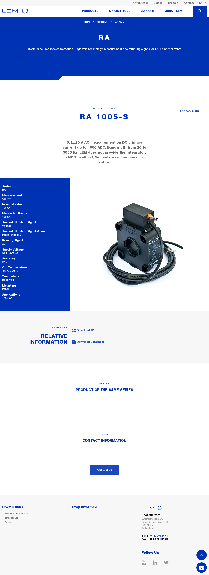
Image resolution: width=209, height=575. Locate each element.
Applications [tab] (119, 11)
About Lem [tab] (173, 11)
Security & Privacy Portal (16, 514)
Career (158, 2)
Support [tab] (148, 11)
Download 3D (83, 330)
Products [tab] (90, 11)
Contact (189, 2)
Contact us (104, 469)
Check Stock (140, 2)
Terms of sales (11, 518)
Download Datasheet (88, 341)
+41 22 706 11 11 (158, 536)
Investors (173, 2)
